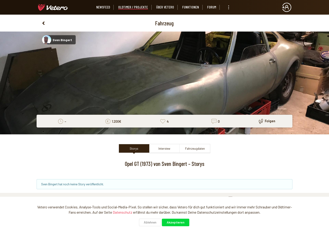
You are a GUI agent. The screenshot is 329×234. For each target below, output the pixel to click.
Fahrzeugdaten (195, 148)
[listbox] (228, 7)
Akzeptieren (176, 222)
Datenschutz (122, 212)
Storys (134, 148)
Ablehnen (150, 222)
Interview (164, 148)
